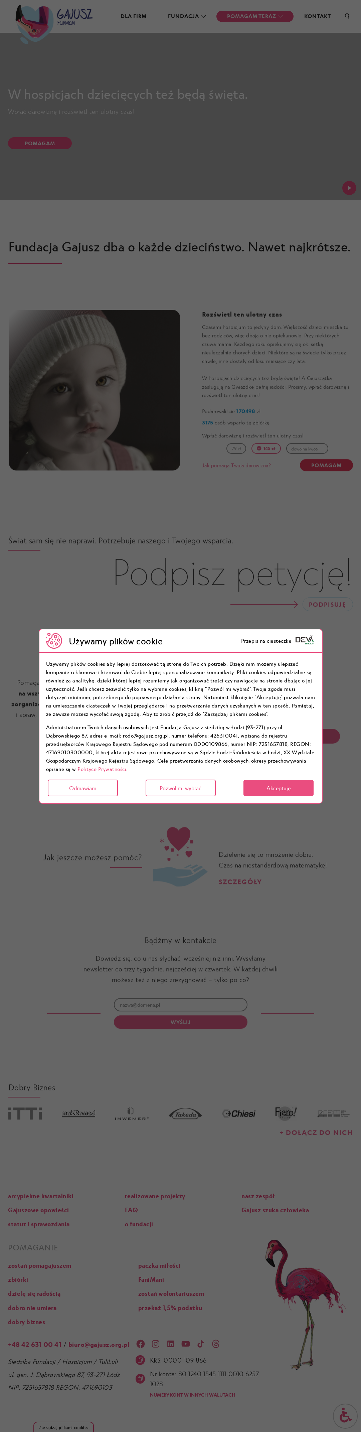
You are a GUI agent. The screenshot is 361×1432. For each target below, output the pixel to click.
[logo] (305, 640)
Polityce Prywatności (101, 769)
